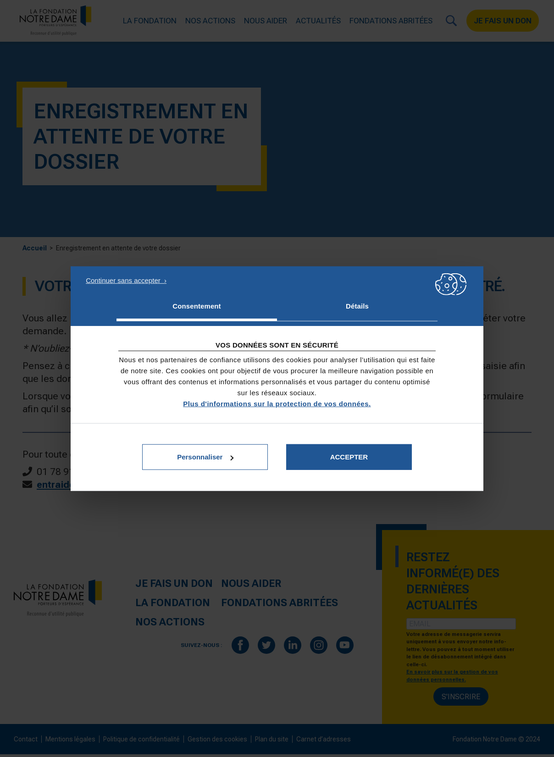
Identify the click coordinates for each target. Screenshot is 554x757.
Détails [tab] (357, 305)
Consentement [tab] (196, 305)
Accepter (349, 457)
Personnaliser (205, 457)
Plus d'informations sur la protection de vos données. (277, 404)
